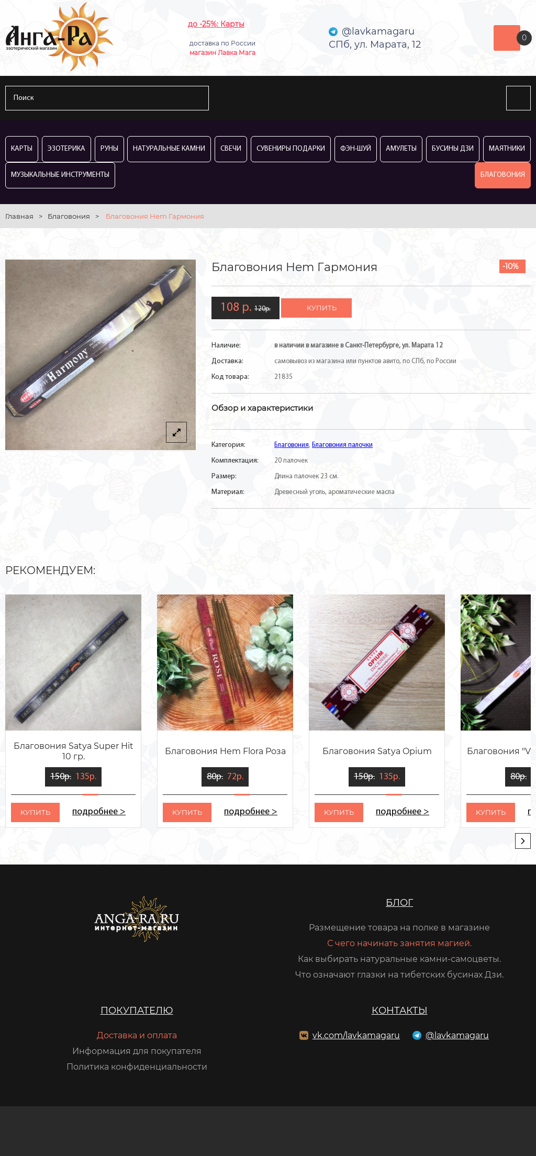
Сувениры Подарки (290, 149)
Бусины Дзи (453, 149)
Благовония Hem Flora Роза (225, 751)
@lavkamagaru (457, 1035)
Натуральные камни (169, 149)
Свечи (230, 149)
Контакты (400, 1010)
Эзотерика (66, 149)
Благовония (503, 175)
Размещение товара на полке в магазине (399, 928)
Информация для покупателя (137, 1051)
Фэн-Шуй (355, 149)
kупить (35, 812)
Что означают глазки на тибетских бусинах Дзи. (399, 975)
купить (322, 308)
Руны (109, 149)
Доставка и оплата (137, 1035)
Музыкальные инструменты (60, 175)
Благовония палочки (342, 445)
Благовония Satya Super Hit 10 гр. (73, 751)
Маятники (507, 149)
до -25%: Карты (216, 24)
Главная (19, 216)
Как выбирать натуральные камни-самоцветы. (399, 959)
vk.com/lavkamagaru (356, 1035)
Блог (399, 902)
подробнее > (99, 812)
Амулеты (401, 149)
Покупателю (136, 1010)
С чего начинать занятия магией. (399, 943)
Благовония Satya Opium (377, 751)
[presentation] (523, 841)
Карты (21, 149)
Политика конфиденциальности (136, 1067)
